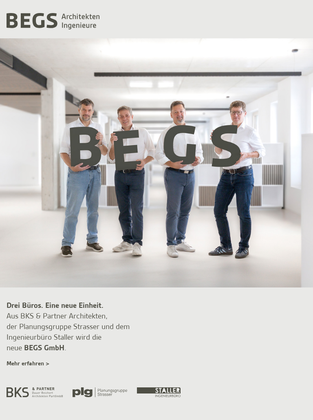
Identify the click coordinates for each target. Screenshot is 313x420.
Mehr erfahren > (28, 363)
